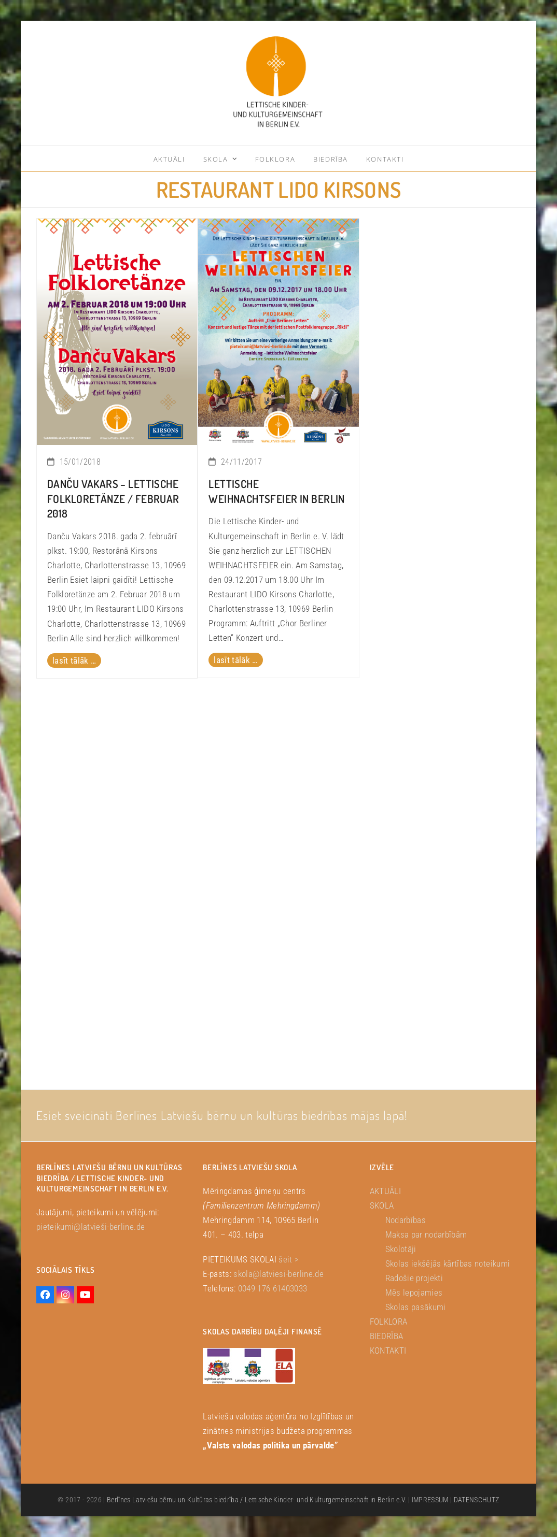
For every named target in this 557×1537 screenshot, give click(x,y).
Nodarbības (405, 1220)
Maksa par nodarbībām (426, 1234)
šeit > (288, 1259)
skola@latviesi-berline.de (278, 1274)
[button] (23, 1514)
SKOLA (382, 1205)
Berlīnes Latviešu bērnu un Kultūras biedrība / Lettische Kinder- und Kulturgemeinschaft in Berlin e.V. (257, 1500)
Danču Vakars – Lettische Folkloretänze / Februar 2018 (113, 499)
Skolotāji (400, 1249)
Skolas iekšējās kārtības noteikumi (447, 1263)
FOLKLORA (389, 1321)
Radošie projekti (414, 1278)
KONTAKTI (388, 1350)
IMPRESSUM (430, 1500)
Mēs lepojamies (414, 1292)
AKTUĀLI (385, 1191)
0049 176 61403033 (273, 1288)
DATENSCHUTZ (476, 1500)
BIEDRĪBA (386, 1336)
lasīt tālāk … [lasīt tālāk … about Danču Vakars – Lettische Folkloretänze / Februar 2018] (74, 660)
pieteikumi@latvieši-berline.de (90, 1227)
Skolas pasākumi (415, 1307)
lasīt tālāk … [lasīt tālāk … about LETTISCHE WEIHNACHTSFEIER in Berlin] (235, 660)
